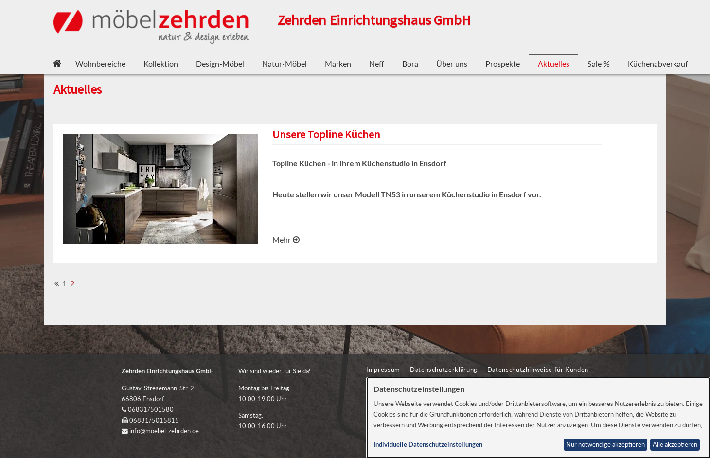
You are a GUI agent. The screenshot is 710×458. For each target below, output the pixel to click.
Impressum (383, 369)
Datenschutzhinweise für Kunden (537, 369)
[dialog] (538, 417)
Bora (410, 63)
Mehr (286, 239)
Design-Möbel (220, 63)
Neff (376, 63)
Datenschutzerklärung (444, 369)
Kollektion (160, 63)
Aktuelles (553, 63)
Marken (338, 63)
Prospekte (502, 63)
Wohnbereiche (100, 63)
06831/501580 (151, 409)
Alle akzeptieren (675, 444)
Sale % (598, 63)
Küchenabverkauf (658, 63)
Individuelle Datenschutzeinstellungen (427, 444)
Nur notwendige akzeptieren (605, 444)
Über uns (451, 63)
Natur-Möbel (284, 63)
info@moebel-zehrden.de (164, 431)
